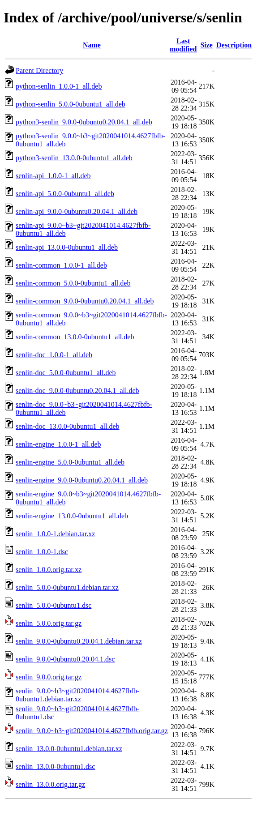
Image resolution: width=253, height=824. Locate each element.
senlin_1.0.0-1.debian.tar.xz (55, 534)
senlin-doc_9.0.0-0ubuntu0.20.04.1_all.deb (77, 390)
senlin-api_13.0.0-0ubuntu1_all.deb (67, 247)
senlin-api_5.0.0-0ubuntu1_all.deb (65, 193)
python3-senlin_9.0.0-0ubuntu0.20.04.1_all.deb (84, 122)
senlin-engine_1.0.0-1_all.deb (58, 444)
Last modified (183, 45)
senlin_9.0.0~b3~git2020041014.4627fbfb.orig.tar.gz (92, 730)
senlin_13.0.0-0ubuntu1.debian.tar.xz (69, 748)
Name (92, 45)
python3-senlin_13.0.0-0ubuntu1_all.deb (74, 158)
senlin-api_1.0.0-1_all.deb (53, 175)
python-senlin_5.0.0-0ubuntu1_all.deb (70, 104)
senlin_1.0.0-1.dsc (42, 551)
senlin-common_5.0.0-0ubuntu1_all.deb (73, 283)
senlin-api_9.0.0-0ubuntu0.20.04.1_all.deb (76, 211)
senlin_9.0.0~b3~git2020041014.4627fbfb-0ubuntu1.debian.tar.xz (77, 695)
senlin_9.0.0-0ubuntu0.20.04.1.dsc (65, 659)
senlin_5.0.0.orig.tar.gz (48, 623)
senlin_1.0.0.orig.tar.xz (48, 569)
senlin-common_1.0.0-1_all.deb (61, 265)
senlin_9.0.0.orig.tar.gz (48, 677)
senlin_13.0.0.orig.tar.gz (50, 784)
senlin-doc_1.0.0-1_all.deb (54, 355)
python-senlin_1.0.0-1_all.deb (59, 86)
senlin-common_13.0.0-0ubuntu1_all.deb (75, 337)
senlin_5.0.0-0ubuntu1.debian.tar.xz (67, 587)
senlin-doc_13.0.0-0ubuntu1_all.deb (68, 426)
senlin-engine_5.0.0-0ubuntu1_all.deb (70, 462)
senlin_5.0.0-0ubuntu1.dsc (53, 605)
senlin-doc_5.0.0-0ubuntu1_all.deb (66, 372)
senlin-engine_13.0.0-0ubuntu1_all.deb (72, 516)
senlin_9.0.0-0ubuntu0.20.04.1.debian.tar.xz (79, 641)
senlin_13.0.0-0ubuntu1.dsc (55, 766)
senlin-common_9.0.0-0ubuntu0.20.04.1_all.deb (85, 301)
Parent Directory (39, 70)
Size (206, 45)
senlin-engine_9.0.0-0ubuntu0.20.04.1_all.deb (82, 480)
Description (234, 45)
